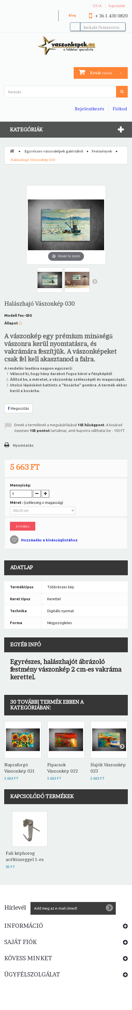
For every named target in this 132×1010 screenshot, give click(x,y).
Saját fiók (20, 942)
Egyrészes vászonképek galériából (53, 151)
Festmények (102, 151)
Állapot (11, 323)
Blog (72, 15)
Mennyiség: (20, 485)
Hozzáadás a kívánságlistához (49, 540)
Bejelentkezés (89, 108)
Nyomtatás (23, 445)
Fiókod (120, 108)
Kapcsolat (117, 6)
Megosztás (18, 408)
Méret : (36, 502)
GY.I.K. (98, 6)
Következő (95, 281)
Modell (10, 315)
